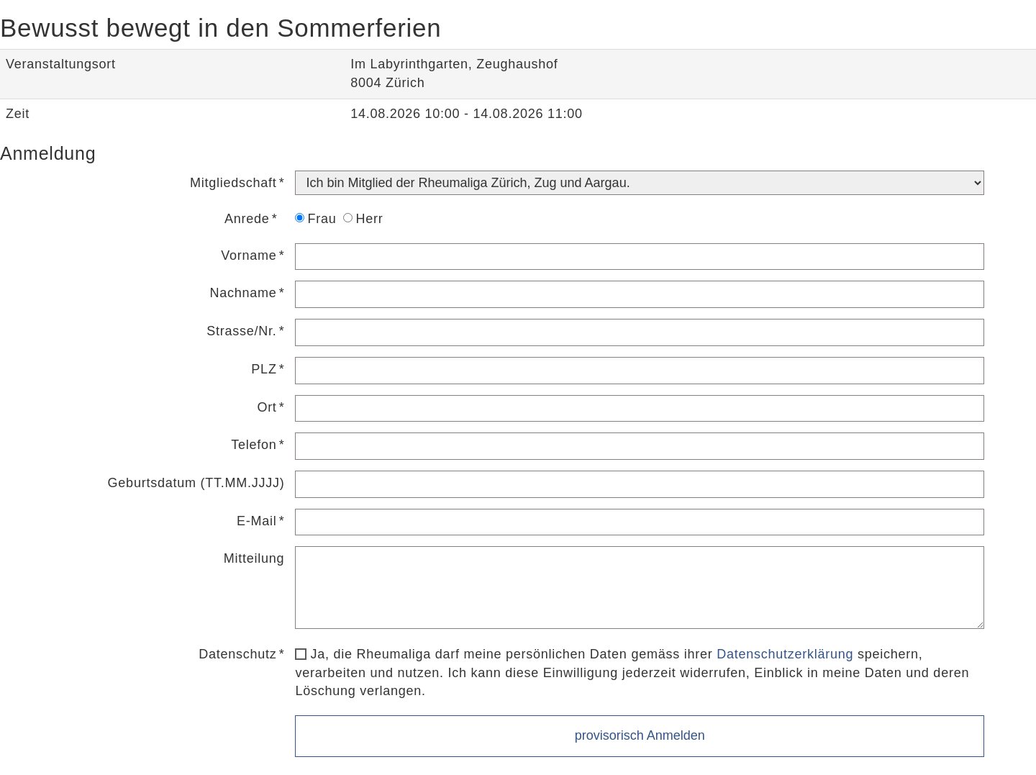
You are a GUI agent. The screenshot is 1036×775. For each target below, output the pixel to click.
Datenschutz (237, 654)
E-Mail (257, 521)
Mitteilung (254, 558)
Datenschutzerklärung (785, 654)
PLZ (263, 369)
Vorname (248, 255)
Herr (363, 219)
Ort (266, 407)
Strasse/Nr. (241, 331)
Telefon (253, 445)
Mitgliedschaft (233, 183)
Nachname (243, 293)
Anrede (247, 219)
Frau (315, 219)
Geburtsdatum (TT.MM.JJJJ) (196, 483)
